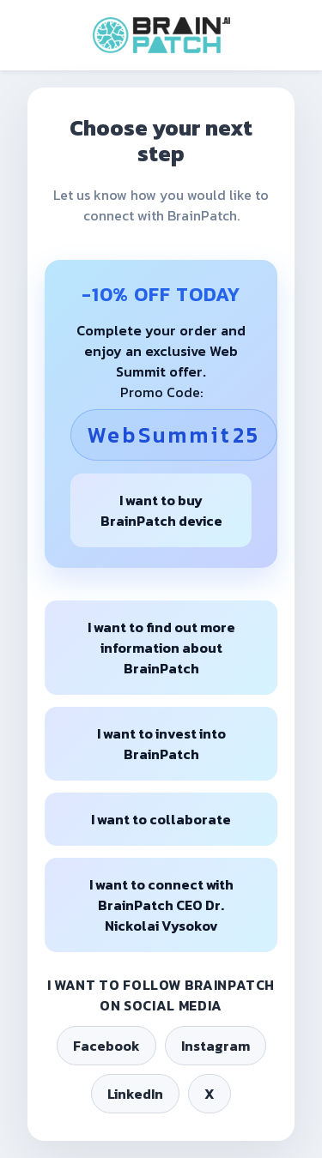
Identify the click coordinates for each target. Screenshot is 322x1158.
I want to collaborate (161, 819)
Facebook (106, 1045)
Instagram (215, 1045)
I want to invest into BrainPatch (161, 743)
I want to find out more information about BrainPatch (161, 648)
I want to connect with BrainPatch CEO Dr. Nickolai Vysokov (161, 905)
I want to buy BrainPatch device (161, 510)
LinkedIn (135, 1093)
